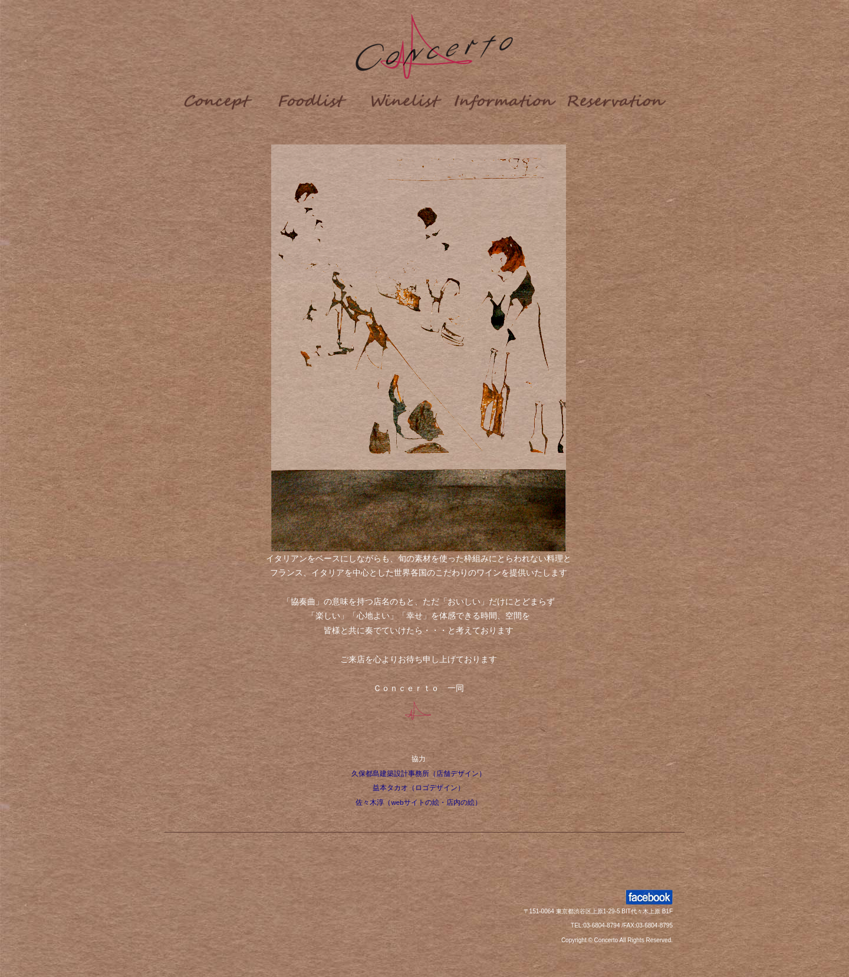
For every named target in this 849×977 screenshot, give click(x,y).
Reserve (618, 99)
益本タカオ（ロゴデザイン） (419, 787)
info (506, 99)
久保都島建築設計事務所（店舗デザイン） (418, 773)
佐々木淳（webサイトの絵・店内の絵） (418, 802)
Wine (406, 99)
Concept (217, 99)
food (312, 99)
